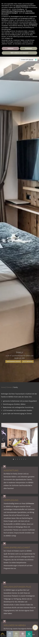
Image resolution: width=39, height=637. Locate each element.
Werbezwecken (33, 24)
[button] (13, 459)
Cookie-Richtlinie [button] (30, 13)
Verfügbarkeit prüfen (13, 361)
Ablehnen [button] (10, 48)
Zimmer (9, 387)
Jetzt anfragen (27, 361)
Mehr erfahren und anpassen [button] (19, 53)
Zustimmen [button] (28, 48)
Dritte (3, 18)
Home (3, 387)
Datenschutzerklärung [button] (22, 5)
